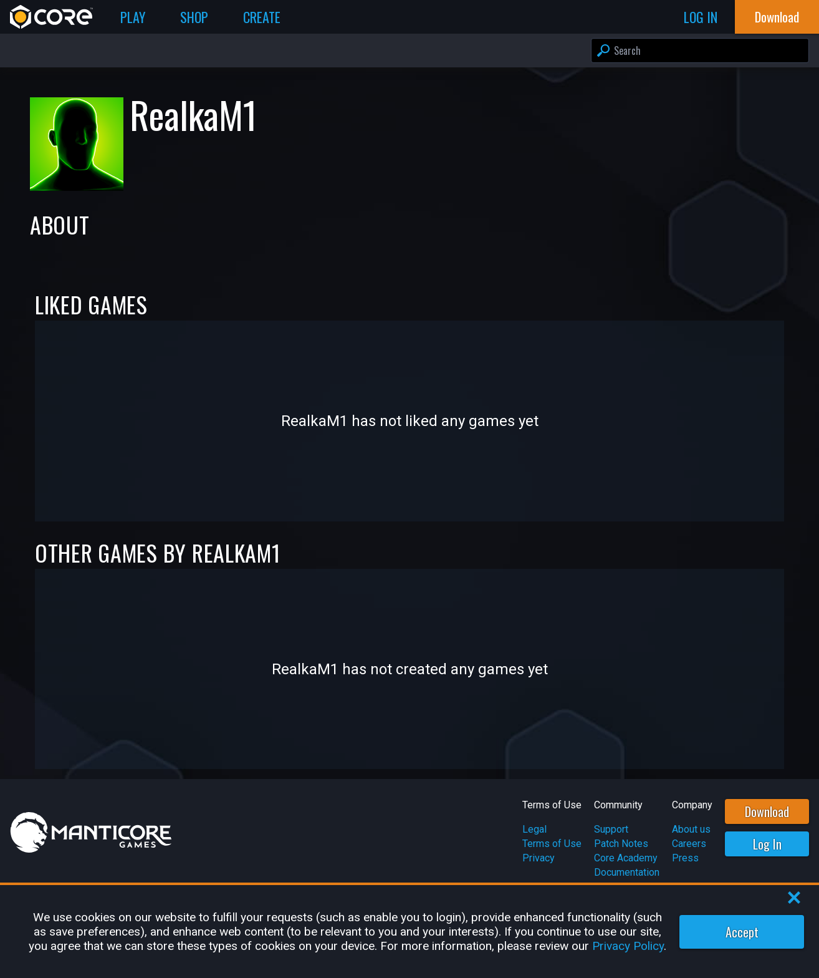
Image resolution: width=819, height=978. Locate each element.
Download (767, 811)
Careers (689, 844)
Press (685, 858)
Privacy (538, 858)
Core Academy (626, 858)
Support (611, 829)
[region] (409, 931)
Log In (767, 844)
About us (691, 829)
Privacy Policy (628, 946)
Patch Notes (621, 844)
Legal (534, 829)
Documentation (626, 872)
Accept (742, 931)
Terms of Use (552, 844)
